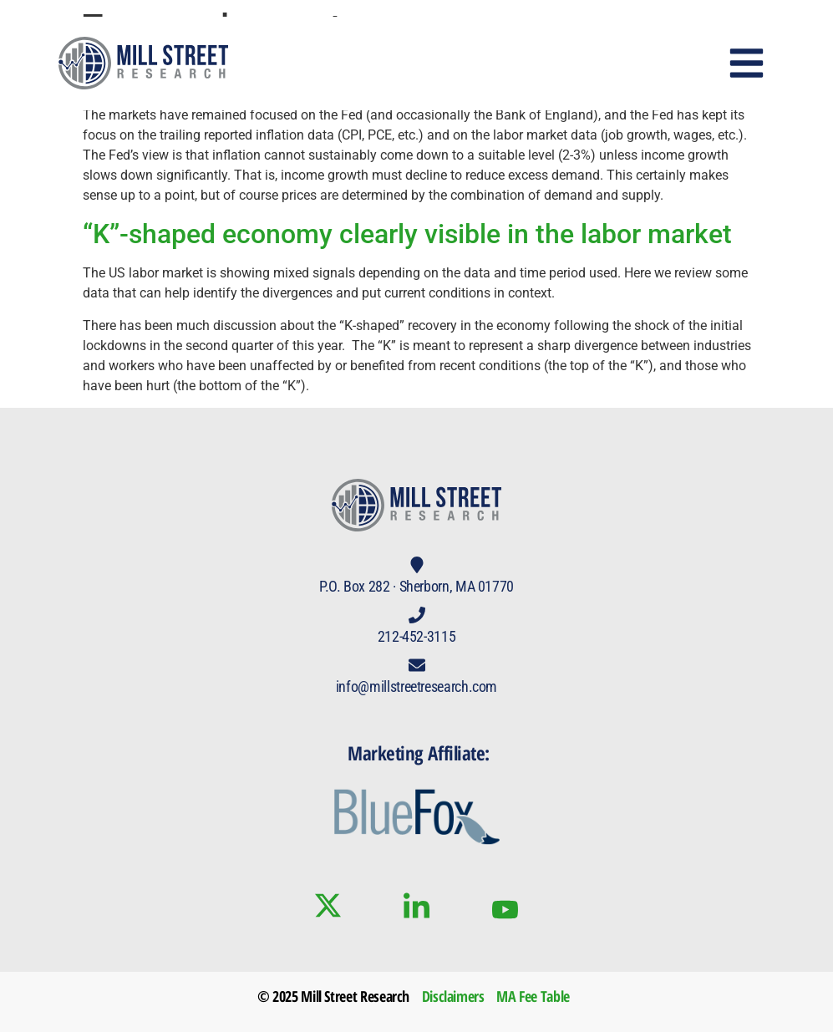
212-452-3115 (417, 636)
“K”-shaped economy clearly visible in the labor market (407, 234)
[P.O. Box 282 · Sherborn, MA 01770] (417, 565)
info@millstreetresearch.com (416, 686)
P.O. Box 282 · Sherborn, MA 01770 (416, 586)
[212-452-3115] (417, 615)
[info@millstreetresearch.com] (417, 665)
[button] (747, 63)
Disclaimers (453, 996)
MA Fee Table (533, 996)
